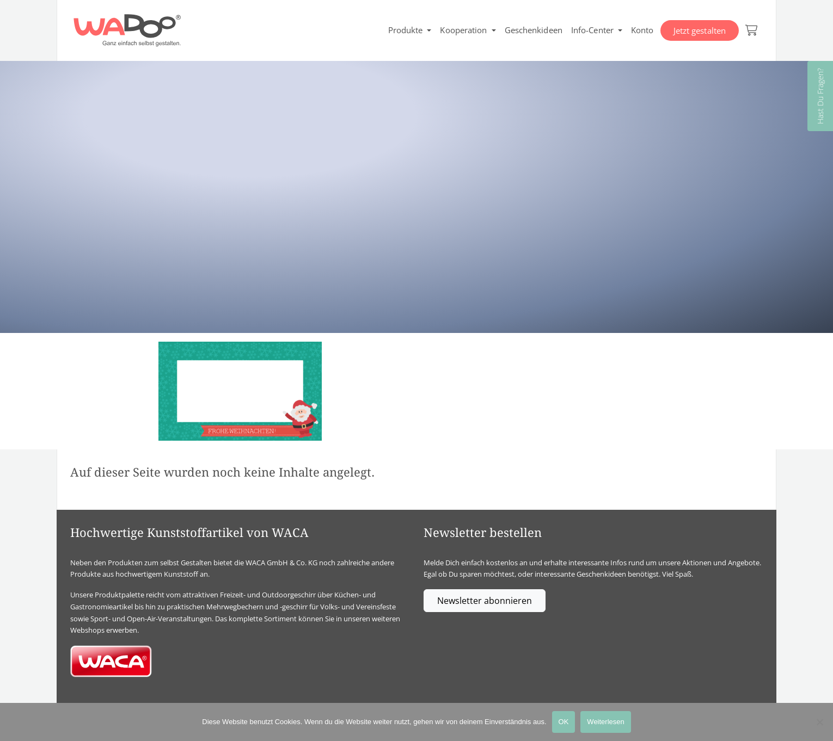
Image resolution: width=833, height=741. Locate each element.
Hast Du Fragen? (820, 96)
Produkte (405, 29)
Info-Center (592, 29)
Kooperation (463, 29)
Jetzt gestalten (699, 30)
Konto (642, 29)
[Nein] (819, 722)
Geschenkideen (533, 29)
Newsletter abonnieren (484, 601)
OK (564, 722)
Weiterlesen (605, 722)
